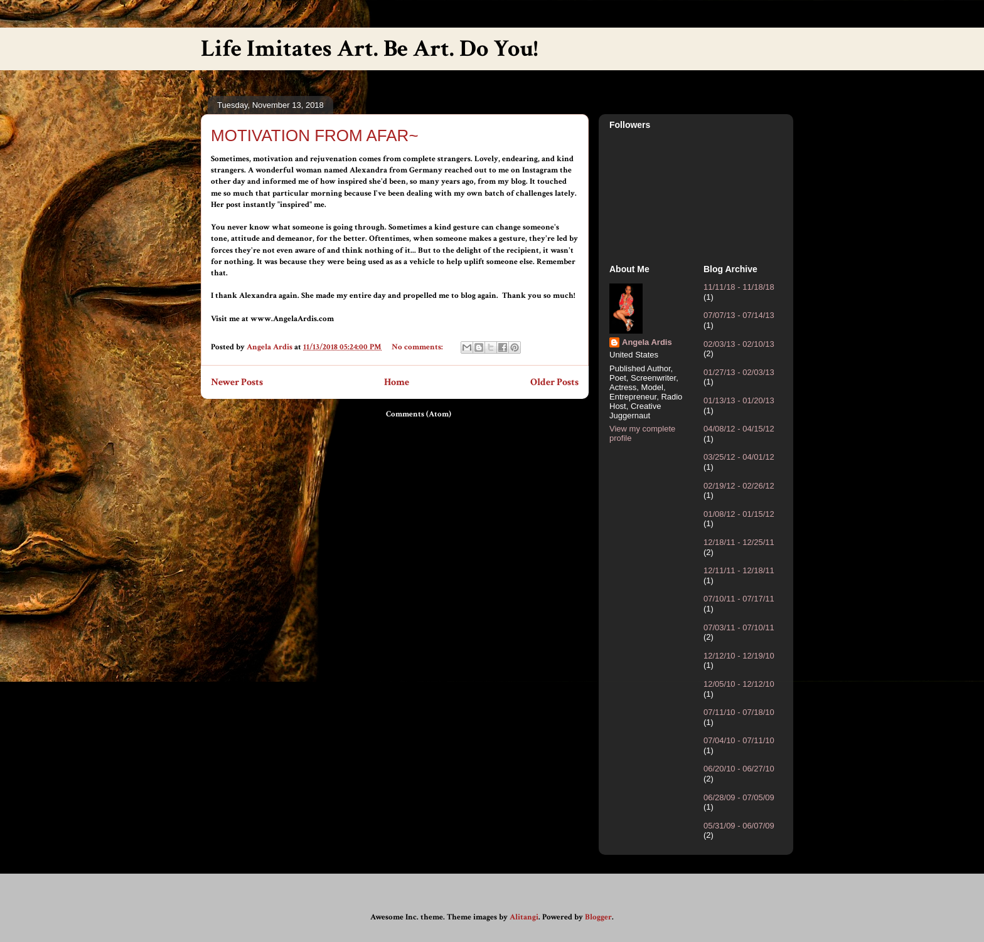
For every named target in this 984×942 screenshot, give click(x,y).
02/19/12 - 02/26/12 (738, 485)
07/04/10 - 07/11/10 (738, 740)
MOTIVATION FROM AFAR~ (315, 135)
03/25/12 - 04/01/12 (738, 457)
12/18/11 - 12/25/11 (738, 542)
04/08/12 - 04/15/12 (738, 428)
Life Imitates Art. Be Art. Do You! (369, 48)
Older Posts (554, 382)
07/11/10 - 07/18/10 (738, 712)
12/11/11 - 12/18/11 (738, 570)
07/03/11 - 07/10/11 (738, 627)
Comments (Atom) (418, 414)
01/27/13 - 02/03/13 (738, 372)
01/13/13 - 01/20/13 (738, 400)
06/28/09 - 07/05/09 (738, 797)
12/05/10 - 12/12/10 (738, 684)
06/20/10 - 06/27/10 (738, 768)
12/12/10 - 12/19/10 (738, 655)
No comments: (418, 347)
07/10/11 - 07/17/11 (738, 598)
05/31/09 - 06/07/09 (738, 825)
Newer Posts (237, 382)
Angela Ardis (647, 342)
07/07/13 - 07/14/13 (738, 315)
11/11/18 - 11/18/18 (738, 287)
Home (396, 382)
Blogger (598, 917)
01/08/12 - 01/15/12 (738, 514)
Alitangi (524, 917)
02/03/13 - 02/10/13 (738, 344)
